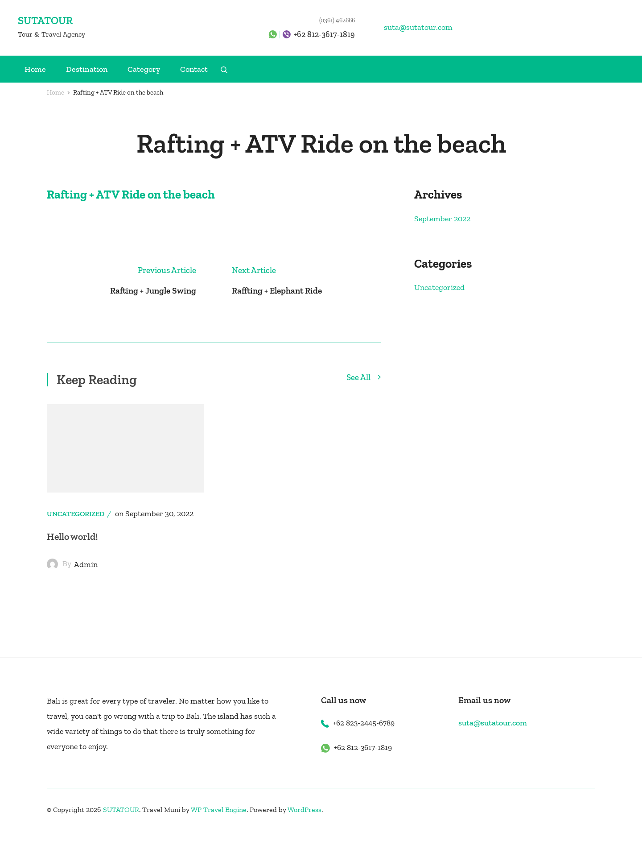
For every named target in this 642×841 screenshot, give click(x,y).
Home (35, 69)
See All (363, 387)
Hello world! (74, 546)
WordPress (304, 820)
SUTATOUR (45, 20)
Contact (194, 69)
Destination (86, 69)
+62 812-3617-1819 (324, 34)
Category (144, 69)
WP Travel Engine (219, 820)
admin (86, 575)
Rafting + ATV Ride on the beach (131, 194)
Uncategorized (75, 524)
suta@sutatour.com (418, 27)
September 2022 (442, 219)
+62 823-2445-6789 (366, 733)
